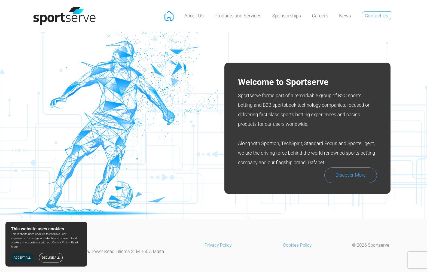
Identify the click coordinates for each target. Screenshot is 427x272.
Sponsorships (286, 16)
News (345, 16)
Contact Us (376, 16)
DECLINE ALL (51, 257)
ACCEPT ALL (22, 257)
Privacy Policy (218, 245)
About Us (194, 16)
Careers (320, 16)
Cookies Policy (297, 245)
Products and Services (238, 16)
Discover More (350, 175)
